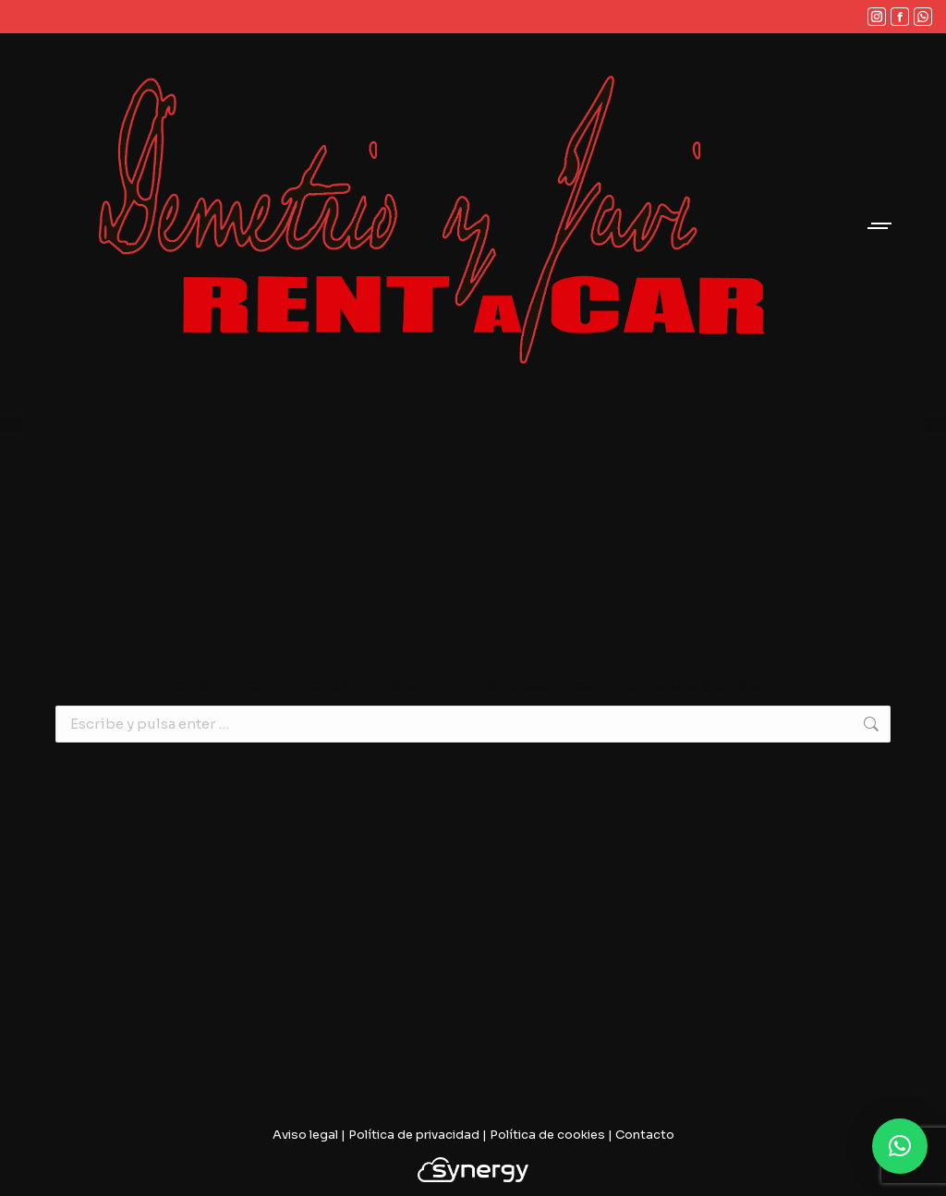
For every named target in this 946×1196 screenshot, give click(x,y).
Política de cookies (547, 1134)
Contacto (644, 1134)
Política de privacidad (413, 1134)
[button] (900, 1146)
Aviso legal (305, 1134)
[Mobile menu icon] (880, 225)
